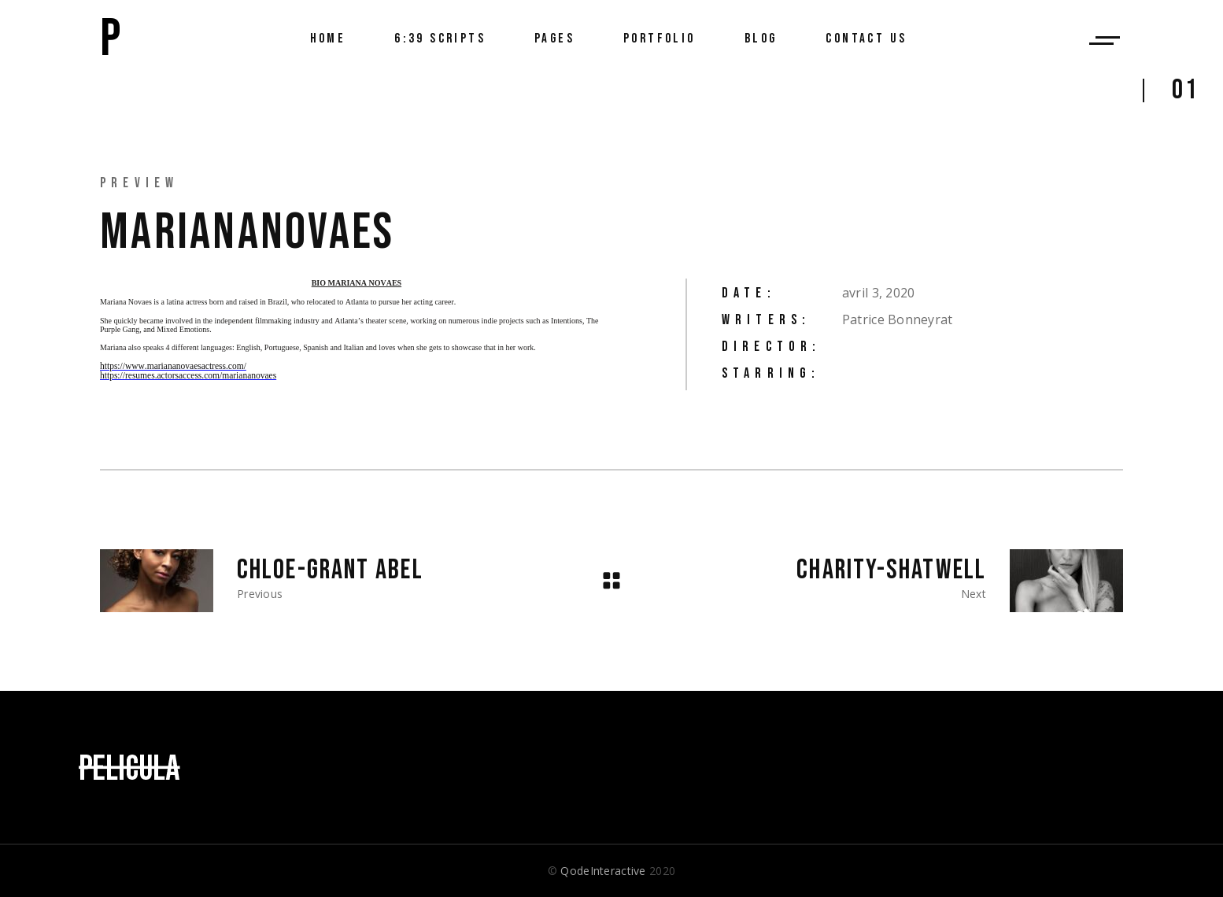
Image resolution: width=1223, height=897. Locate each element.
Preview (139, 183)
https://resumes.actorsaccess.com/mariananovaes (188, 375)
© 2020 (611, 870)
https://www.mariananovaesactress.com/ (173, 366)
